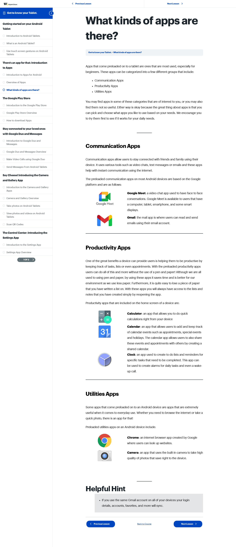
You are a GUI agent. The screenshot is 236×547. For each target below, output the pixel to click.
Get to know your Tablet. (22, 13)
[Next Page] (33, 260)
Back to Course (144, 524)
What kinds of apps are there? (127, 52)
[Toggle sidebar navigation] (48, 13)
